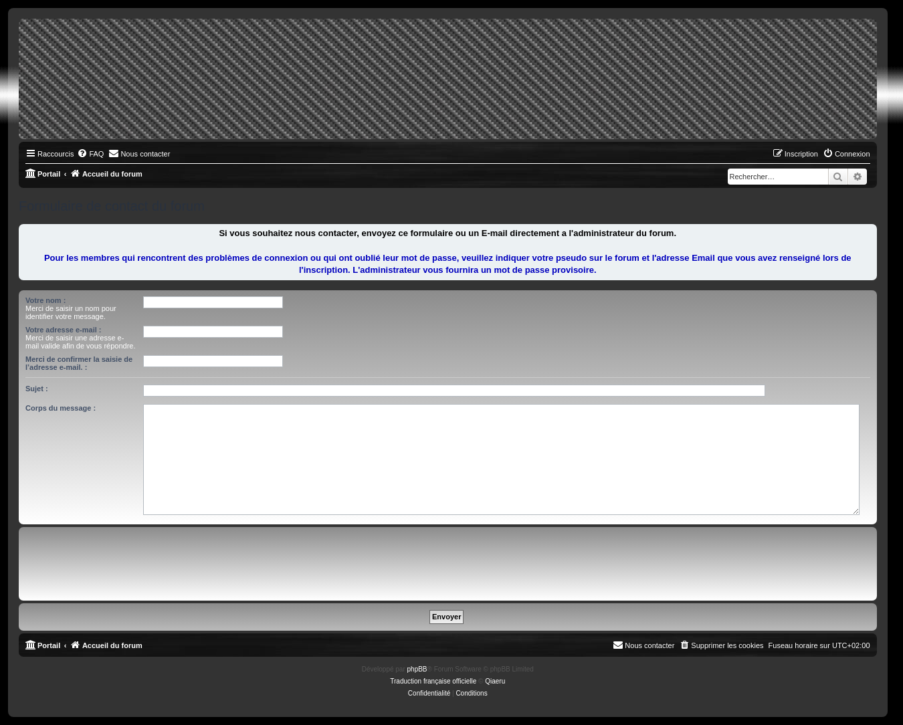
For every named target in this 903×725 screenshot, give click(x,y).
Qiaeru (495, 681)
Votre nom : (45, 300)
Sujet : (36, 389)
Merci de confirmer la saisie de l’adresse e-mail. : (78, 363)
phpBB (417, 669)
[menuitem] (90, 154)
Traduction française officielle (433, 681)
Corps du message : (60, 408)
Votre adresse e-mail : (63, 330)
